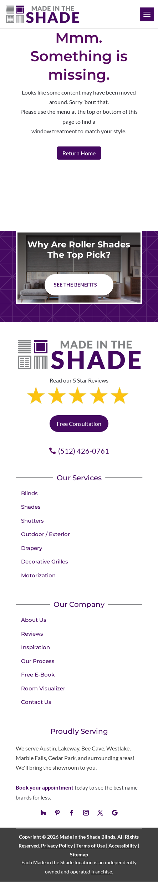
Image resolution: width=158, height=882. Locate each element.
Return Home (79, 153)
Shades (31, 506)
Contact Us (36, 702)
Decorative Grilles (44, 561)
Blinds (29, 493)
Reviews (32, 633)
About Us (33, 619)
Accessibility (122, 846)
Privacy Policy (57, 846)
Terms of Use (90, 846)
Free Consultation (79, 423)
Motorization (38, 575)
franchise (101, 871)
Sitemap (79, 854)
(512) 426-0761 (83, 451)
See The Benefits (75, 285)
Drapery (31, 548)
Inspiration (35, 647)
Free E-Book (38, 674)
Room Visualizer (43, 688)
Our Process (38, 661)
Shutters (32, 520)
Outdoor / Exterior (45, 534)
